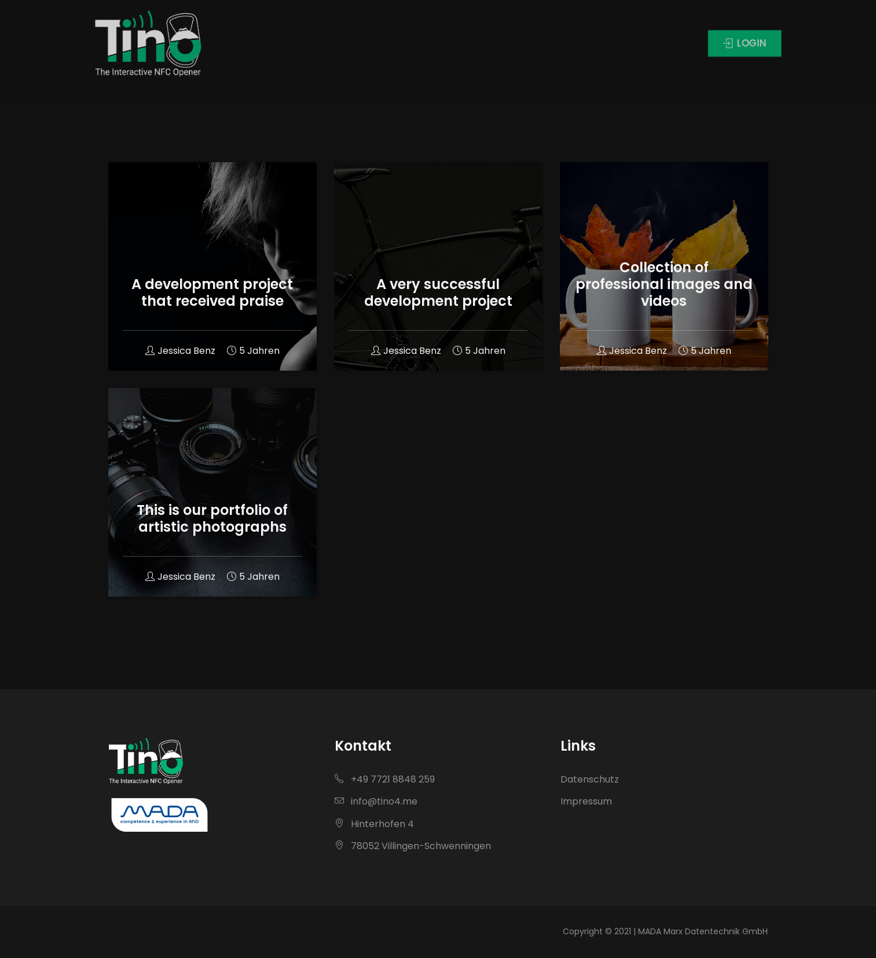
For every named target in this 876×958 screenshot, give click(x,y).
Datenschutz (589, 779)
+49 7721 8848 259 (385, 779)
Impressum (586, 801)
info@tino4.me (376, 801)
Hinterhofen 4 (374, 824)
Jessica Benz (180, 350)
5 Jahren (253, 350)
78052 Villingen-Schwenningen (413, 846)
